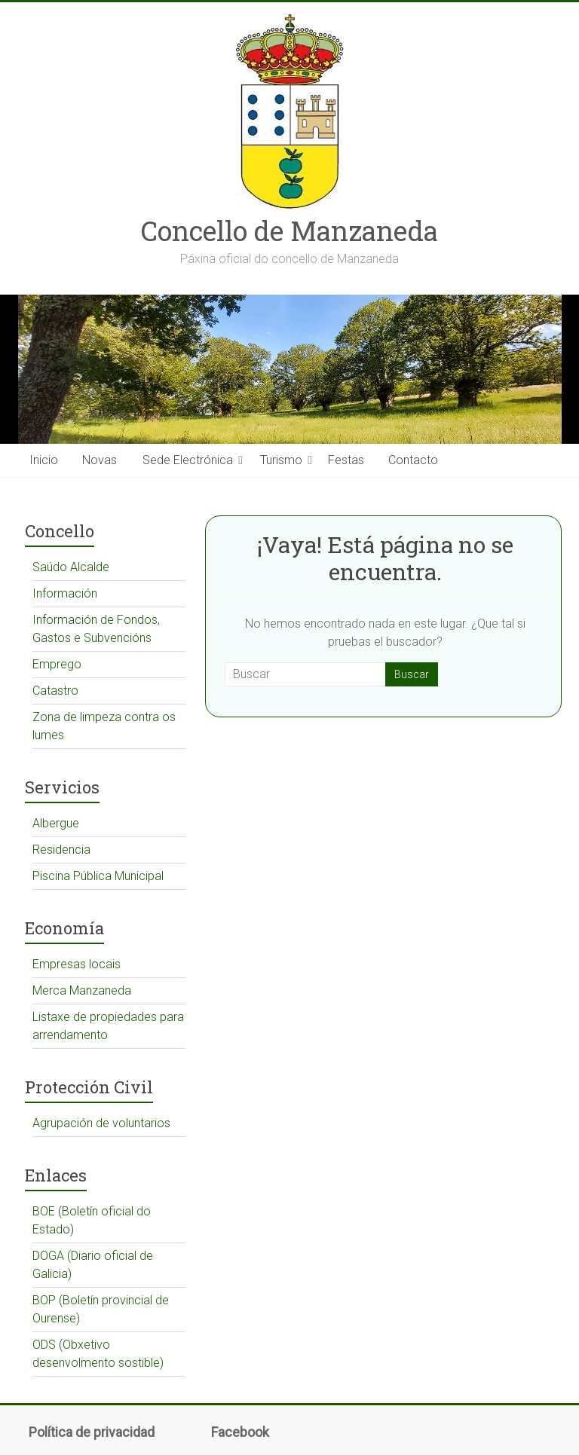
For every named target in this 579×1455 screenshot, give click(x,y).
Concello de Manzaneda (289, 230)
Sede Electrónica (187, 460)
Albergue (55, 823)
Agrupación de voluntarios (101, 1123)
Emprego (56, 664)
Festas (346, 460)
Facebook (240, 1432)
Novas (99, 460)
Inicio (43, 460)
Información (64, 593)
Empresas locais (76, 964)
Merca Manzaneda (81, 990)
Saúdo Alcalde (70, 567)
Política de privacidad (92, 1432)
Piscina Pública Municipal (98, 876)
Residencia (61, 849)
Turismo (281, 460)
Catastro (55, 690)
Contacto (413, 460)
